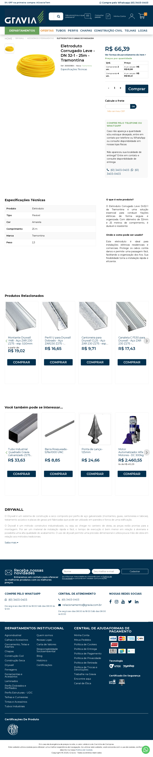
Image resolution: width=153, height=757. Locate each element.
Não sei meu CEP (116, 111)
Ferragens (11, 669)
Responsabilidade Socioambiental (47, 650)
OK (133, 106)
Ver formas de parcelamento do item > (125, 55)
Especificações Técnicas (74, 69)
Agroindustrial (13, 635)
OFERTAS (47, 30)
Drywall (9, 665)
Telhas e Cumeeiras (16, 697)
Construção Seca (15, 660)
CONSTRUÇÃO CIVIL (108, 30)
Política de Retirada (85, 662)
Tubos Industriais (15, 706)
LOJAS (142, 30)
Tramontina (87, 66)
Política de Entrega (85, 648)
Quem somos (45, 635)
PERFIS (73, 30)
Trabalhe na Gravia (85, 674)
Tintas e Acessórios (16, 701)
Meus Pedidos (82, 639)
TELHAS (130, 30)
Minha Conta (81, 635)
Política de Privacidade (87, 658)
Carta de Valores (46, 644)
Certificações (44, 665)
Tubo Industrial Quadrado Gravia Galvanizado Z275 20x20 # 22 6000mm (21, 454)
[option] (36, 64)
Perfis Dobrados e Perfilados (15, 687)
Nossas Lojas (44, 639)
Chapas (9, 651)
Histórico (42, 660)
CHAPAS (86, 30)
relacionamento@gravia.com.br (80, 604)
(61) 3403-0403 (118, 170)
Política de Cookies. (84, 750)
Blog (39, 655)
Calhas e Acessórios (16, 639)
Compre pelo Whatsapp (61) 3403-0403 (124, 2)
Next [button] (147, 341)
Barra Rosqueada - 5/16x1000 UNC (56, 451)
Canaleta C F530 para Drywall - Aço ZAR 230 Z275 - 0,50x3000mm (131, 342)
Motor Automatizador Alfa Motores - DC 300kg (131, 452)
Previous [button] (6, 341)
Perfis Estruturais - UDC (19, 692)
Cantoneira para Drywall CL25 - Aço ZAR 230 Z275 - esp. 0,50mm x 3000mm (94, 342)
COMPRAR (21, 362)
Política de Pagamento (88, 653)
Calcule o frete (114, 101)
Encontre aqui (82, 678)
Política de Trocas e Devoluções (85, 668)
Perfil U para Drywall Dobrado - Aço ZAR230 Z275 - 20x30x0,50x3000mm (59, 342)
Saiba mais (11, 542)
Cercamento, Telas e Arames (17, 645)
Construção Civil (14, 655)
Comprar (136, 89)
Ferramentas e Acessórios (13, 675)
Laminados (11, 681)
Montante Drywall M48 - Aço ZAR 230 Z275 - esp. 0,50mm (20, 340)
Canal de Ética (82, 683)
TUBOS (61, 30)
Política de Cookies (85, 644)
